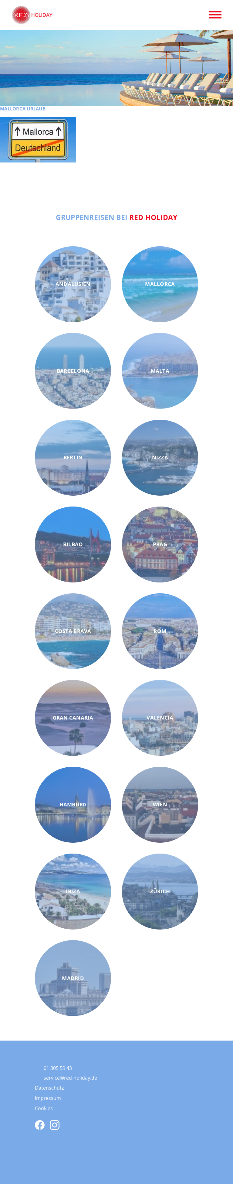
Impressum (48, 1098)
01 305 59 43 (58, 1068)
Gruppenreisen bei (116, 217)
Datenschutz (49, 1087)
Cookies (44, 1108)
